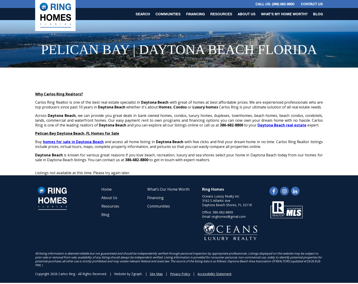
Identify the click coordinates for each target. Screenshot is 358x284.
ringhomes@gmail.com (229, 216)
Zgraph (136, 274)
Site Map (156, 274)
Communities (168, 14)
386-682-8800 (223, 212)
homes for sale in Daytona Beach (73, 141)
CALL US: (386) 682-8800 (274, 4)
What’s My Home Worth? (284, 14)
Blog (318, 14)
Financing (195, 14)
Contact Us (312, 4)
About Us (246, 14)
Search (143, 14)
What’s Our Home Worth (168, 189)
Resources (221, 14)
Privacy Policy (180, 274)
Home (106, 189)
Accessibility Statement (214, 274)
